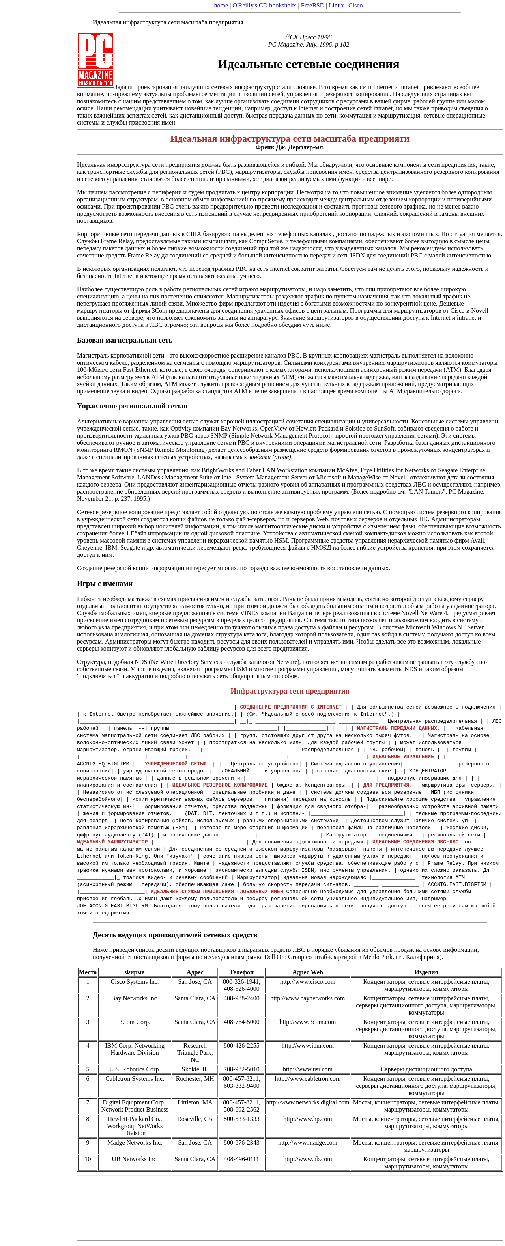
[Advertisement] (35, 620)
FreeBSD (313, 5)
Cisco (355, 5)
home (221, 5)
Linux (336, 5)
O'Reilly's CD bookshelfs (264, 5)
